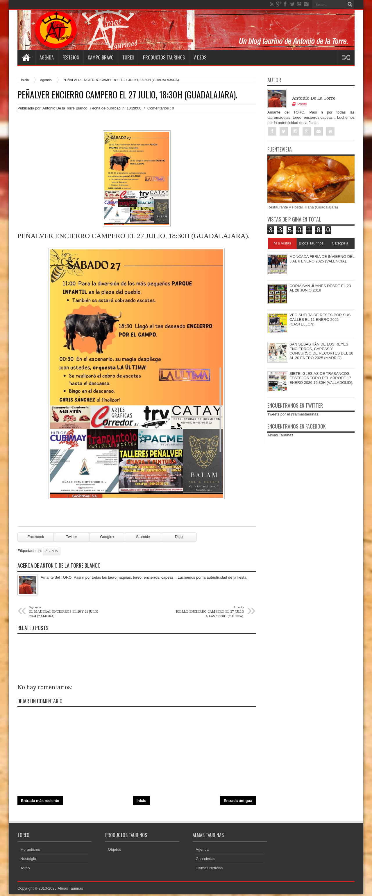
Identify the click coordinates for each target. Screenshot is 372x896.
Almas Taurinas (280, 435)
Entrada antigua (238, 802)
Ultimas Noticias (209, 870)
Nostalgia (28, 860)
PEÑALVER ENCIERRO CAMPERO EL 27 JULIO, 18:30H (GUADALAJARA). (127, 94)
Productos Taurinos (164, 57)
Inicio (25, 80)
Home (26, 57)
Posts (299, 104)
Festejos (70, 57)
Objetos (114, 851)
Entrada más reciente (40, 802)
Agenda (47, 57)
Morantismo (30, 851)
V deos (200, 57)
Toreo (128, 57)
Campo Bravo (101, 57)
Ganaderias (205, 860)
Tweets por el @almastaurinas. (293, 414)
